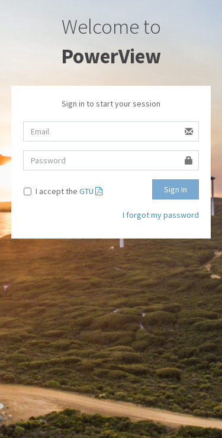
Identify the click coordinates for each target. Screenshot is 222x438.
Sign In (175, 189)
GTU (90, 191)
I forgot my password (161, 215)
